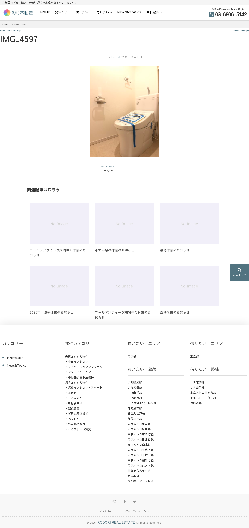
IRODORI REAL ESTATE (116, 522)
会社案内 (153, 12)
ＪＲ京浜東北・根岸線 (142, 403)
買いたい (61, 12)
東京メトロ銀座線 (139, 424)
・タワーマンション (78, 372)
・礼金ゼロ (72, 393)
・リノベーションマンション (84, 367)
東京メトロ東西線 (139, 429)
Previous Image (11, 30)
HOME (45, 12)
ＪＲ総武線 (135, 382)
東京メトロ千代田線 (141, 455)
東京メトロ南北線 (139, 445)
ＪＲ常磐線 (135, 387)
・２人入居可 (73, 398)
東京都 (132, 356)
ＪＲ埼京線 (135, 398)
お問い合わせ (107, 511)
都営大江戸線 (136, 413)
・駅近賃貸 (72, 408)
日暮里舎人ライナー (141, 470)
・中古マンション (76, 361)
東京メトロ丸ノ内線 (141, 465)
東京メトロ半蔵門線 (141, 450)
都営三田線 (135, 419)
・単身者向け (73, 403)
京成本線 (133, 476)
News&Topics (129, 12)
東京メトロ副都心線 (141, 460)
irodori (115, 57)
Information (15, 358)
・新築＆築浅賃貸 (76, 413)
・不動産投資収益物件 (79, 377)
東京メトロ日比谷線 (141, 439)
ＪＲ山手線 (135, 393)
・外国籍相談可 (75, 424)
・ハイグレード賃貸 (78, 429)
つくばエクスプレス (141, 481)
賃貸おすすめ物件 (76, 382)
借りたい (82, 12)
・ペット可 (72, 419)
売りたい (103, 12)
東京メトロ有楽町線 (141, 434)
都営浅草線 (135, 408)
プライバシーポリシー (136, 511)
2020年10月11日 (131, 57)
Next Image (241, 30)
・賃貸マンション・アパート (84, 387)
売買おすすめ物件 (76, 356)
